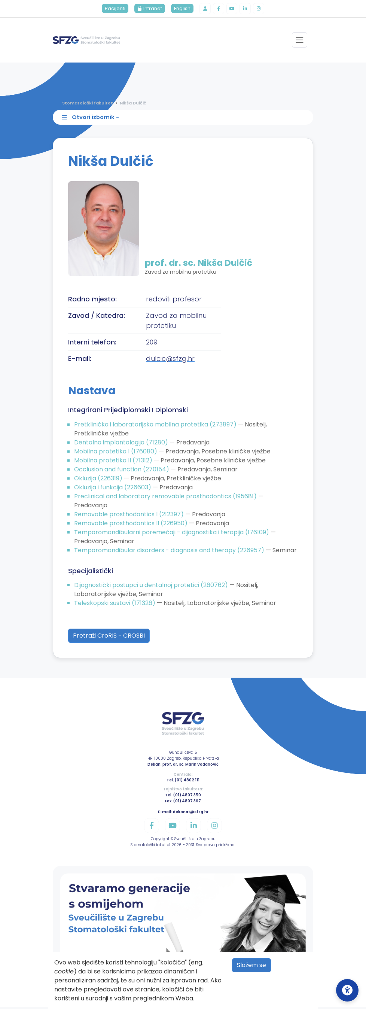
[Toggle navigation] (299, 41)
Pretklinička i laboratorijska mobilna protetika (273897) (156, 426)
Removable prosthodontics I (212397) (129, 516)
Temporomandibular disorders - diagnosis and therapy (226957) (170, 552)
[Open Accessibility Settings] (347, 990)
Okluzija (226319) (99, 480)
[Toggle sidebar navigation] (184, 119)
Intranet (147, 9)
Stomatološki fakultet (87, 104)
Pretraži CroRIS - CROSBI (109, 638)
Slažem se (251, 965)
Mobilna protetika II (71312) (114, 462)
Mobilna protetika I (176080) (116, 453)
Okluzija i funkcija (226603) (113, 489)
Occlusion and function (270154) (122, 471)
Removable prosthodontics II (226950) (131, 525)
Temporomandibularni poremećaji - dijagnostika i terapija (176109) (172, 534)
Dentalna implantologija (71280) (122, 444)
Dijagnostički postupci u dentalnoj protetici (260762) (151, 587)
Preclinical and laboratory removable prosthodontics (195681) (166, 498)
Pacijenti (113, 9)
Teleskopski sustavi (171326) (115, 605)
